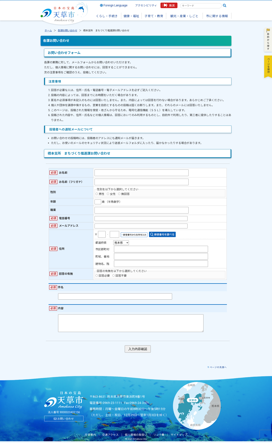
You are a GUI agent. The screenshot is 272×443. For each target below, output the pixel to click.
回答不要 (121, 275)
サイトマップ (179, 436)
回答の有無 (66, 273)
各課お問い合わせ (67, 30)
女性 (113, 194)
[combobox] (201, 5)
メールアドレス (68, 225)
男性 (101, 194)
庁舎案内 (90, 436)
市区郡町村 (102, 249)
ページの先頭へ (218, 369)
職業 (53, 210)
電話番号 (64, 218)
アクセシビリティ (146, 5)
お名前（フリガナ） (71, 182)
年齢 (53, 201)
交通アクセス (110, 436)
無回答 (125, 194)
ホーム (48, 30)
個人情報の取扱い (136, 436)
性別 (53, 192)
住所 (62, 248)
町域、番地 (102, 256)
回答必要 (104, 275)
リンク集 (158, 436)
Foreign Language (114, 5)
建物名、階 (102, 264)
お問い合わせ (64, 420)
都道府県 (101, 242)
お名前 (63, 172)
